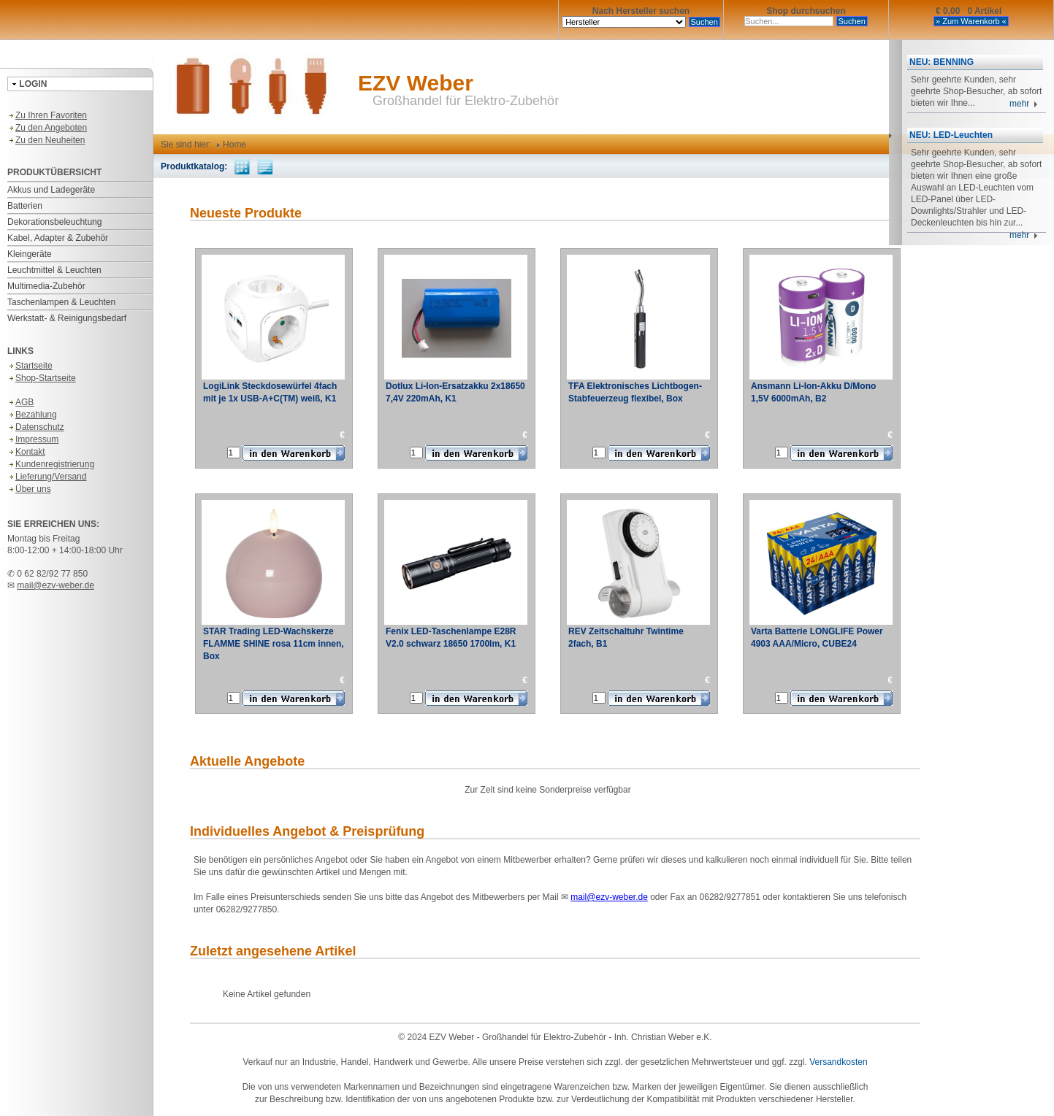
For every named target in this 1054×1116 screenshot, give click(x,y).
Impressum (32, 439)
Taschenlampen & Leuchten (61, 302)
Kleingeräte (29, 254)
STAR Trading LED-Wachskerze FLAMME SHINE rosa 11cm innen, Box (273, 643)
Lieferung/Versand (46, 477)
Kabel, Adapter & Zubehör (57, 238)
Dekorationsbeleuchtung (54, 222)
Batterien (24, 206)
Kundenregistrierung (50, 464)
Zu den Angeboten (47, 128)
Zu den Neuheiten (46, 140)
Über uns (29, 489)
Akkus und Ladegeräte (51, 190)
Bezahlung (32, 414)
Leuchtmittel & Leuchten (54, 270)
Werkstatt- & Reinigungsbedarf (66, 318)
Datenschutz (35, 427)
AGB (20, 402)
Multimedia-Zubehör (46, 286)
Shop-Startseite (41, 378)
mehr (1023, 104)
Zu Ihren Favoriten (47, 115)
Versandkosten (838, 1062)
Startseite (30, 366)
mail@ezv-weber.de (55, 585)
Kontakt (26, 452)
